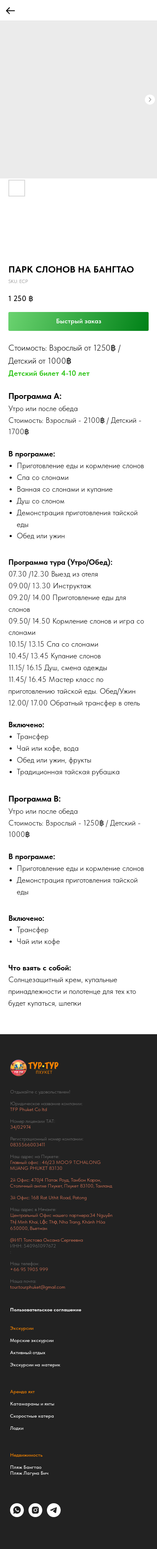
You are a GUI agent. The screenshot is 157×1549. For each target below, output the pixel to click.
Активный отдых (27, 1352)
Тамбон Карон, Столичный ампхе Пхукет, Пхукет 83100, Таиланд (61, 1183)
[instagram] (35, 1514)
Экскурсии (21, 1328)
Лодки (16, 1428)
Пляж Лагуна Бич (29, 1473)
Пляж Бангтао (25, 1467)
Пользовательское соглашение (45, 1310)
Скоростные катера (32, 1416)
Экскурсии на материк (35, 1365)
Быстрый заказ (78, 321)
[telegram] (54, 1514)
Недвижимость (26, 1455)
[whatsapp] (17, 1514)
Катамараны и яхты (32, 1404)
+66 (15, 1269)
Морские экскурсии (32, 1340)
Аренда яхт (22, 1391)
